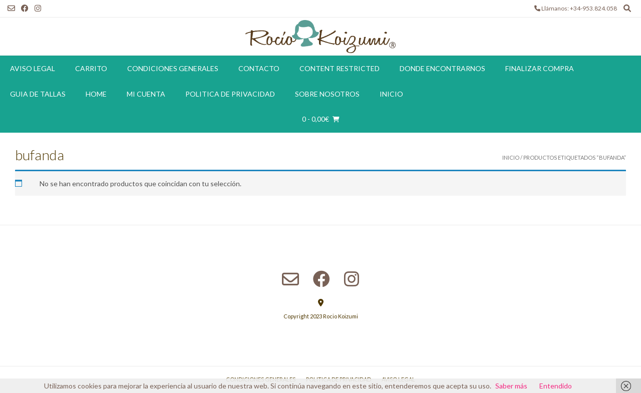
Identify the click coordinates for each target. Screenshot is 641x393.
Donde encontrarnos (442, 68)
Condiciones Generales (172, 68)
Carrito (91, 68)
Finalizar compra (539, 68)
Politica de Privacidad (230, 94)
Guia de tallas (38, 94)
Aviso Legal (32, 68)
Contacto (258, 68)
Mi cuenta (146, 94)
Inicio (391, 94)
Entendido (555, 385)
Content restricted (339, 68)
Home (96, 94)
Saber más (511, 385)
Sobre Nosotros (327, 94)
